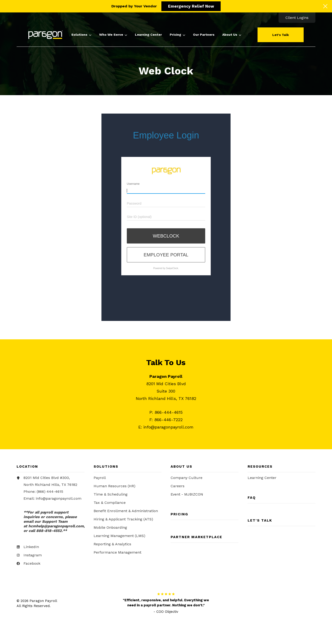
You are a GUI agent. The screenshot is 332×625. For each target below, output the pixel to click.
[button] (250, 35)
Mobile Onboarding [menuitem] (110, 528)
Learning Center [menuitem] (262, 478)
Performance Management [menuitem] (117, 553)
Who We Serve (113, 34)
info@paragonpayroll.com (58, 499)
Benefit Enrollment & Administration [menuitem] (126, 511)
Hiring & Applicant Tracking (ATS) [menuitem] (123, 520)
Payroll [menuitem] (100, 478)
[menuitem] (297, 17)
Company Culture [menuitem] (186, 478)
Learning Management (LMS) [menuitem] (119, 536)
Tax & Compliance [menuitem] (110, 503)
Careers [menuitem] (177, 486)
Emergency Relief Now (191, 6)
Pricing (177, 34)
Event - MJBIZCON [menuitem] (187, 495)
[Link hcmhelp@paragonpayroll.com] (56, 527)
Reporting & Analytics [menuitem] (112, 545)
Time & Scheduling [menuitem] (110, 495)
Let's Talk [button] (280, 35)
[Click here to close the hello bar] (325, 6)
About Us (231, 34)
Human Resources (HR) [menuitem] (114, 486)
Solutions (81, 34)
